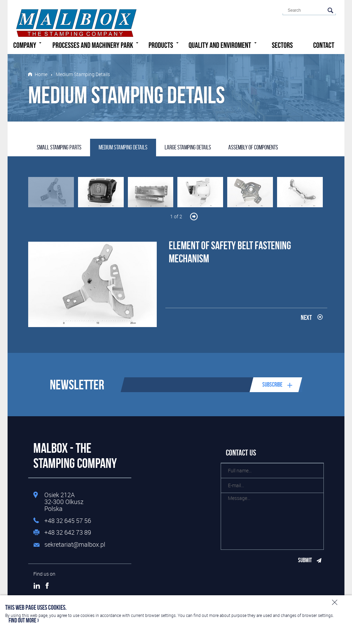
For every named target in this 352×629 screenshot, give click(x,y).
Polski (251, 12)
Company (28, 44)
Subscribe (272, 384)
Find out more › (24, 620)
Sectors (282, 45)
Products (164, 44)
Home (41, 74)
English (262, 12)
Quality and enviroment (223, 44)
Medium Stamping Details (123, 147)
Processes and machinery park (96, 44)
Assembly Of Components (253, 147)
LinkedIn (36, 585)
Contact (323, 45)
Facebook (47, 585)
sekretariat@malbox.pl (74, 544)
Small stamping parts (59, 147)
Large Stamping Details (188, 147)
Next (306, 317)
